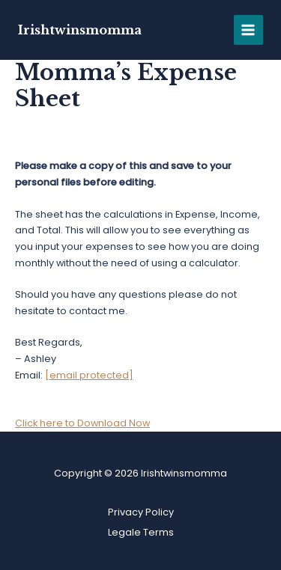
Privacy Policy (141, 512)
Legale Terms (141, 532)
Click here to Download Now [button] (82, 423)
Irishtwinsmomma (80, 29)
